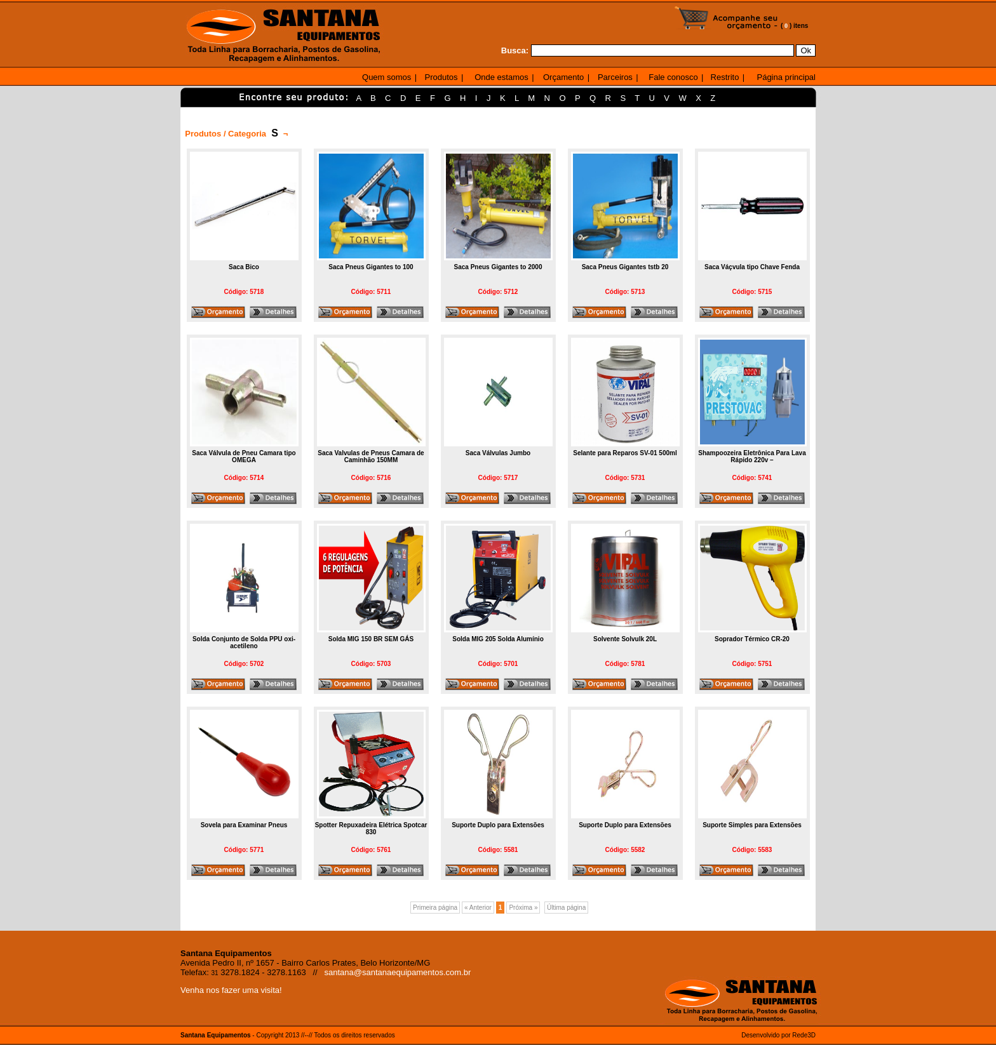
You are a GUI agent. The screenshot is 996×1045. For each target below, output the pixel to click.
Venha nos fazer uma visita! (231, 990)
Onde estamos (501, 77)
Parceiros (615, 77)
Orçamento (563, 77)
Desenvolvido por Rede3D (778, 1035)
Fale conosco (673, 77)
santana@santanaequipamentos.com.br (398, 972)
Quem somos (386, 77)
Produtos (441, 77)
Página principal (786, 77)
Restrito (725, 77)
